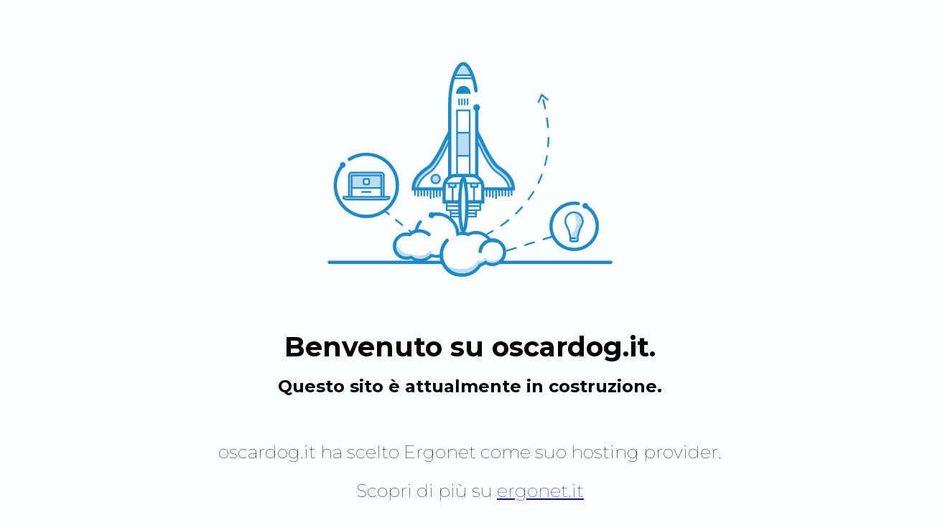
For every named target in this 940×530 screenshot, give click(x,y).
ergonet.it (540, 490)
